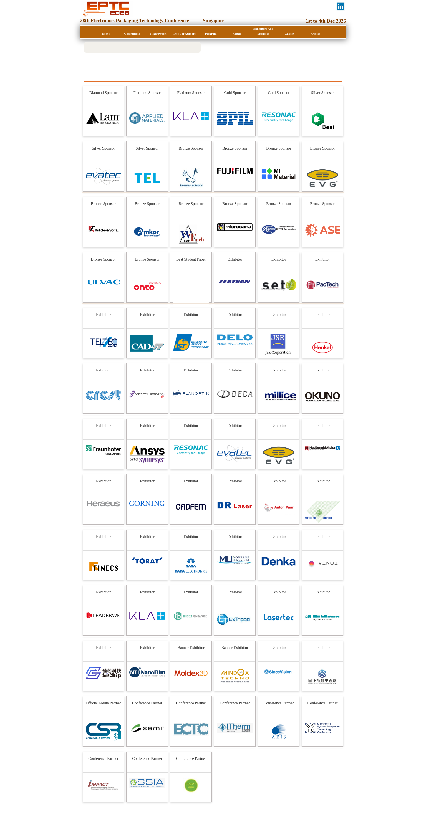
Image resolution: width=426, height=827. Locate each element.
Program (211, 33)
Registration (158, 33)
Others (315, 33)
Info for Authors (184, 33)
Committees (132, 33)
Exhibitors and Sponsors (263, 31)
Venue (237, 33)
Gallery (289, 33)
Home (106, 33)
